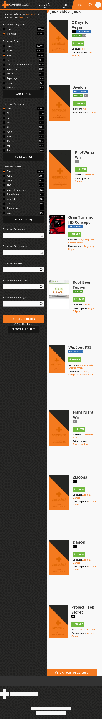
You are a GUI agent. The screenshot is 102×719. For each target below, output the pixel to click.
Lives (9, 82)
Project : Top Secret (82, 610)
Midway (86, 304)
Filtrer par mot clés (12, 263)
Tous (9, 29)
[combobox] (23, 238)
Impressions (13, 69)
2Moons (80, 477)
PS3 (9, 122)
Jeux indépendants (16, 189)
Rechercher (24, 319)
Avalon (79, 87)
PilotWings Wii (84, 155)
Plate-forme (13, 194)
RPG (9, 185)
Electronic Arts (83, 436)
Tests (9, 59)
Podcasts (11, 87)
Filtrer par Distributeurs (15, 246)
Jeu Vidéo (44, 4)
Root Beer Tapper (82, 285)
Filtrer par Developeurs (15, 229)
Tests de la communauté (19, 64)
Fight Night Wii (83, 415)
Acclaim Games (89, 629)
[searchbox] (4, 235)
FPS (8, 203)
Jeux (21, 16)
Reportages (13, 78)
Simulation (12, 208)
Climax (92, 112)
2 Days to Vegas (80, 25)
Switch (10, 136)
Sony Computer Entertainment (81, 241)
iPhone (10, 141)
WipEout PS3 (79, 347)
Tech (64, 4)
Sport (9, 212)
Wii (8, 145)
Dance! (79, 542)
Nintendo (89, 174)
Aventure (11, 180)
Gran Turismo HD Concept (80, 220)
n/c (83, 48)
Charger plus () (72, 672)
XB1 (9, 127)
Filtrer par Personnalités (15, 280)
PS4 (9, 117)
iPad (9, 150)
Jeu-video (30, 13)
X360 (9, 131)
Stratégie (11, 199)
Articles (10, 73)
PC (8, 113)
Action (10, 176)
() (23, 94)
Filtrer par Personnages (15, 297)
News (9, 50)
